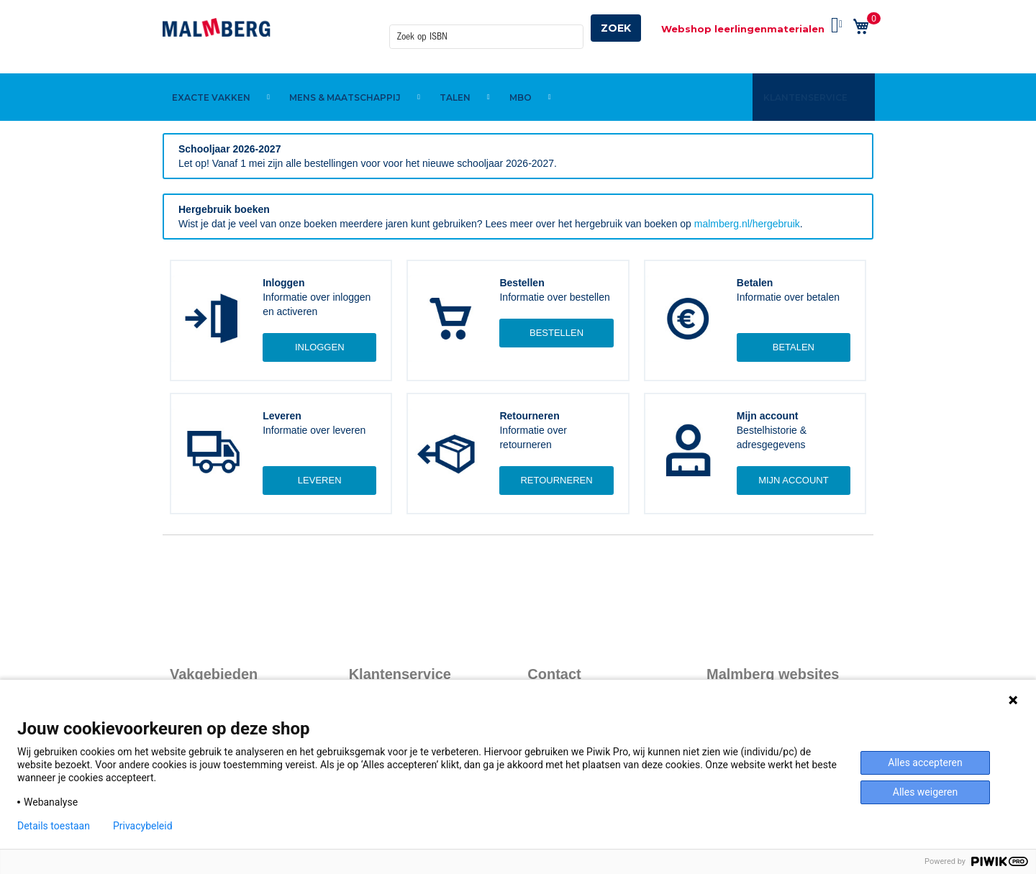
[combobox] (486, 28)
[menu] (518, 74)
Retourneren (556, 480)
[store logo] (217, 27)
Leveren (320, 480)
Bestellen (556, 332)
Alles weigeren (925, 792)
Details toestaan (53, 826)
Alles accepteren (925, 762)
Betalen (793, 347)
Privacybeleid (143, 826)
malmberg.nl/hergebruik (747, 223)
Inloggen (320, 347)
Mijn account (793, 480)
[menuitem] (213, 74)
